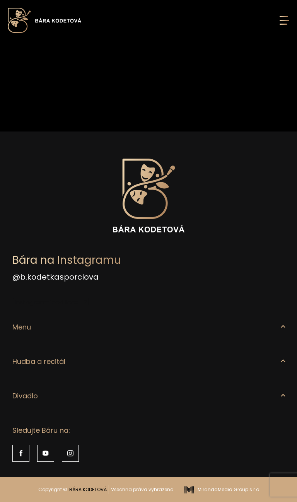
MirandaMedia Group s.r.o (221, 489)
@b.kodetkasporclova (55, 276)
